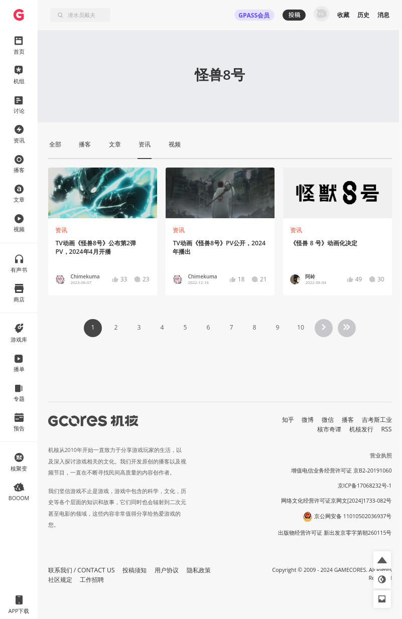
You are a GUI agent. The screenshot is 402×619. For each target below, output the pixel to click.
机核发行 (361, 429)
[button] (382, 560)
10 (300, 327)
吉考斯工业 (377, 419)
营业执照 (381, 455)
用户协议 (167, 570)
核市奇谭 (329, 429)
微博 (308, 419)
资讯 (61, 230)
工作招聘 (92, 579)
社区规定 (60, 579)
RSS (386, 429)
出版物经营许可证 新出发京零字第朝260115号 (335, 532)
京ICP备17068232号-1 (365, 485)
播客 (348, 419)
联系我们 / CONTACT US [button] (81, 570)
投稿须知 (134, 570)
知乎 (288, 419)
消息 (383, 15)
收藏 (343, 15)
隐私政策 (199, 570)
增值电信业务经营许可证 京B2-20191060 (341, 470)
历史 (363, 15)
